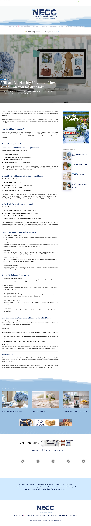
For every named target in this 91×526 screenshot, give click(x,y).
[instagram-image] (7, 461)
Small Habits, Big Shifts (80, 164)
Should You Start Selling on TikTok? (75, 411)
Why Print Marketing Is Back (79, 154)
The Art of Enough (78, 174)
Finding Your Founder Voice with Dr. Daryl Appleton (79, 186)
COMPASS (3, 79)
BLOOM (74, 183)
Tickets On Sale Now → (60, 32)
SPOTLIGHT (75, 163)
